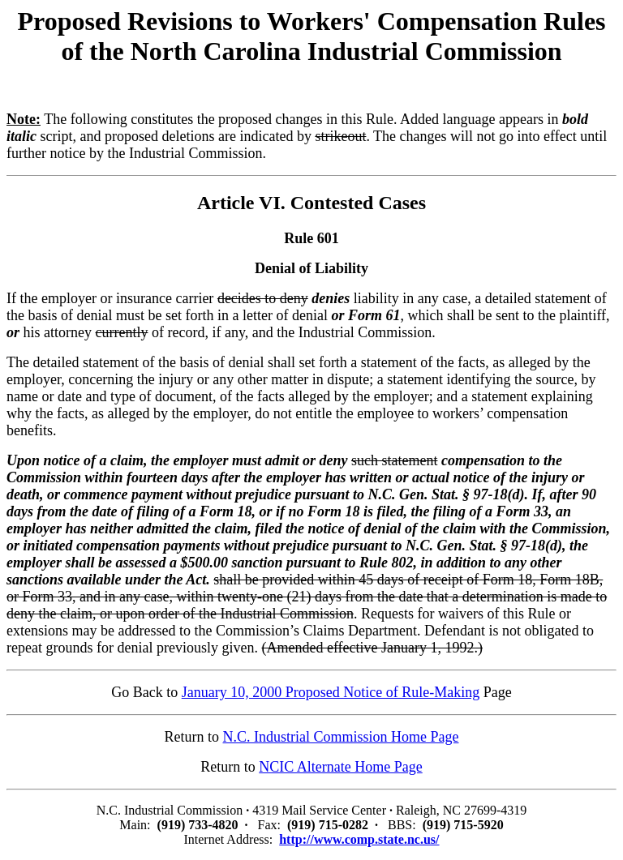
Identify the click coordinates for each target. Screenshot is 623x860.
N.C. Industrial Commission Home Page (341, 737)
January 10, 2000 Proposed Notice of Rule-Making (330, 692)
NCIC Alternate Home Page (340, 767)
